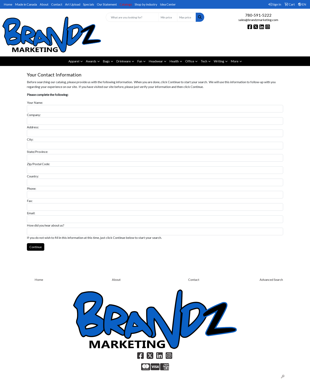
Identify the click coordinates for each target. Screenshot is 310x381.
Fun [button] (139, 61)
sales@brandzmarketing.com (258, 20)
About (44, 4)
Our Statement (107, 4)
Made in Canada (26, 4)
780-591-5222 (258, 15)
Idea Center (168, 4)
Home (8, 4)
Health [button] (174, 61)
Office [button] (189, 61)
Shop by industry (146, 4)
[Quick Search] (132, 17)
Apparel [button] (73, 61)
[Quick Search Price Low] (168, 17)
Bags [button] (106, 61)
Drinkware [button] (123, 61)
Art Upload (72, 4)
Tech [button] (204, 61)
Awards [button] (91, 61)
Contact (56, 4)
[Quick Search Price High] (186, 17)
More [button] (234, 61)
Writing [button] (219, 61)
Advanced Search (271, 279)
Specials (88, 4)
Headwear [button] (156, 61)
